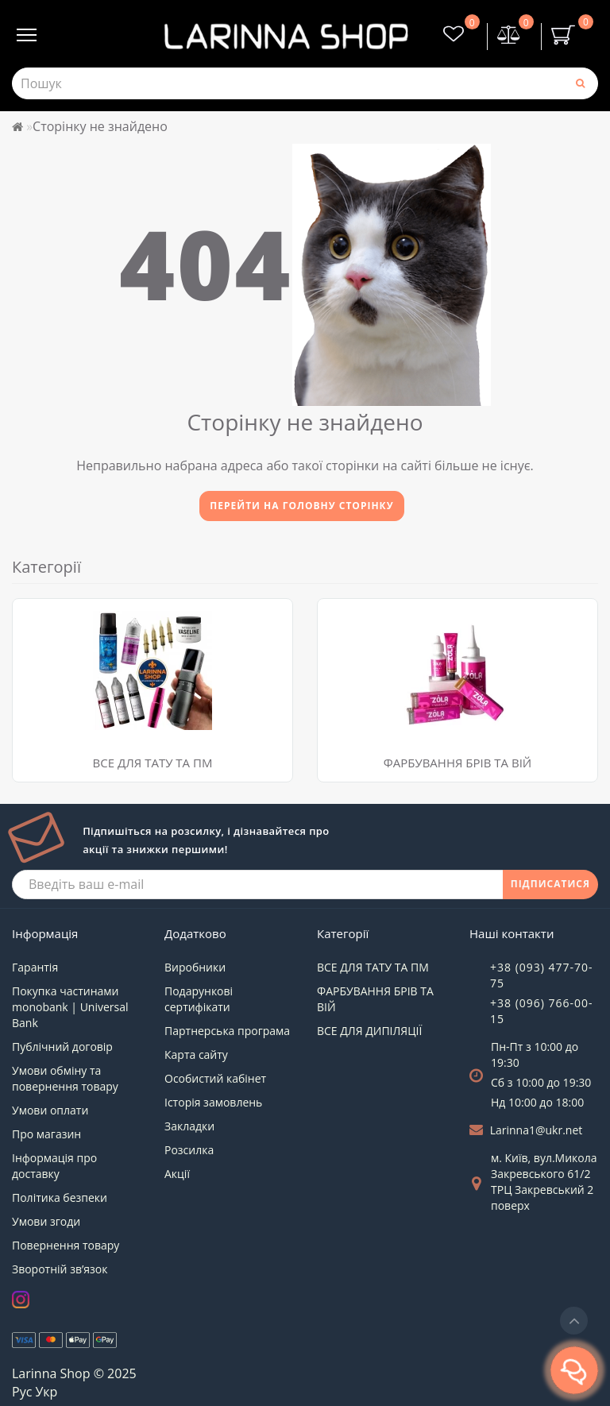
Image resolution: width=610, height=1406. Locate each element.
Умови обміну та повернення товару (65, 1078)
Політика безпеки (59, 1197)
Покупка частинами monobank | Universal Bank (70, 1006)
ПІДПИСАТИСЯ (550, 883)
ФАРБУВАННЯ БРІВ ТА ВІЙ (457, 763)
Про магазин (46, 1133)
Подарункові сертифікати (198, 998)
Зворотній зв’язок (59, 1269)
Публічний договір (62, 1046)
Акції (177, 1173)
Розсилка (189, 1149)
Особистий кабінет (215, 1078)
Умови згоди (46, 1221)
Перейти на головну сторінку (301, 505)
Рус (22, 1391)
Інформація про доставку (54, 1165)
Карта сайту (196, 1054)
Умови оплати (50, 1110)
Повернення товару (65, 1245)
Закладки (189, 1126)
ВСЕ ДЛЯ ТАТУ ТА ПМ (153, 763)
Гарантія (35, 967)
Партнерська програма (227, 1030)
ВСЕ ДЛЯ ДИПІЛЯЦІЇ (369, 1030)
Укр (46, 1391)
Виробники (195, 967)
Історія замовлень (213, 1102)
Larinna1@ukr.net (536, 1130)
